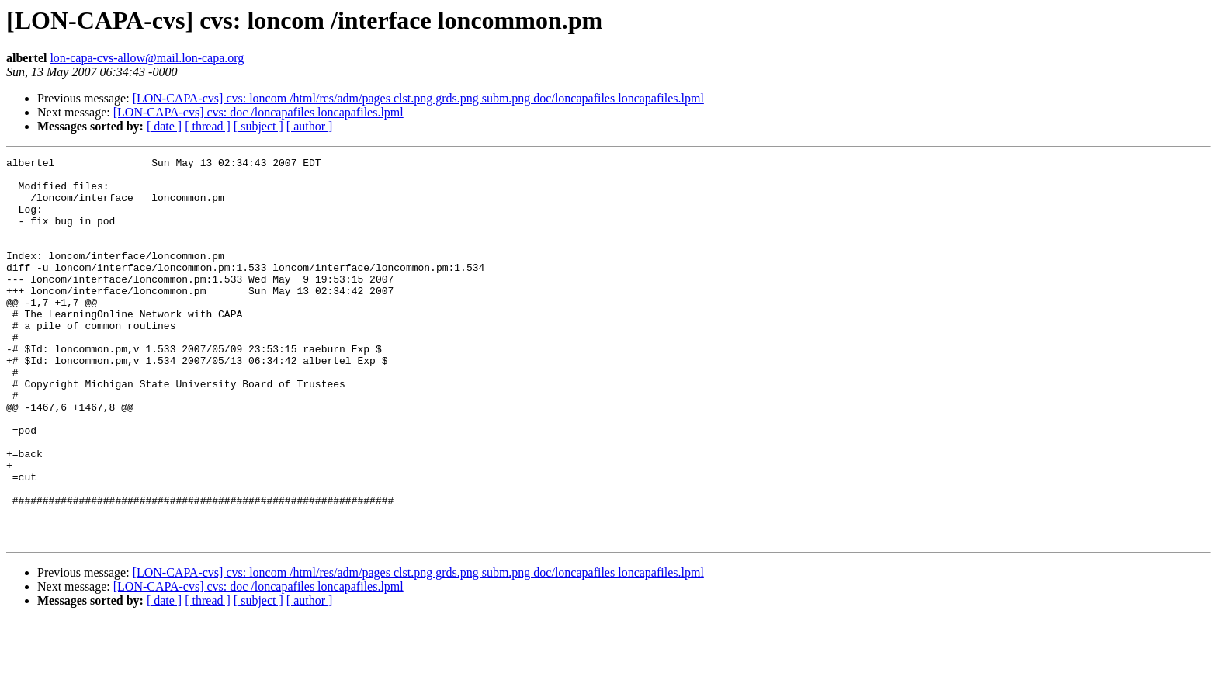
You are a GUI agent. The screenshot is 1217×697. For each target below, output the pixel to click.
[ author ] (309, 126)
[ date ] (164, 126)
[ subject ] (258, 126)
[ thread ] (208, 126)
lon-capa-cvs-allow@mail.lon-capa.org (147, 57)
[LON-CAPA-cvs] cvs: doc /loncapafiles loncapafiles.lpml (258, 112)
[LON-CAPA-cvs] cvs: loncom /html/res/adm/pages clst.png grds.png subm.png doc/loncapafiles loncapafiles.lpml (418, 98)
